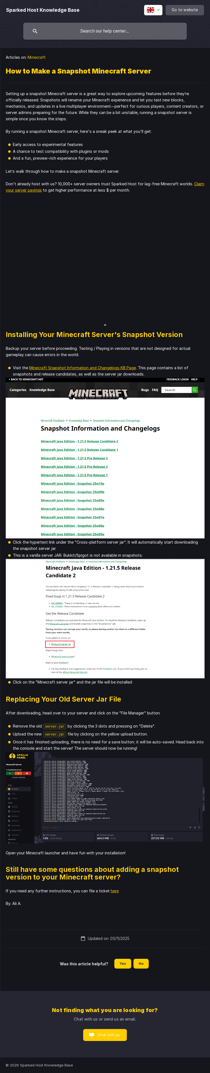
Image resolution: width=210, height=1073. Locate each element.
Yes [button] (122, 963)
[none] (43, 10)
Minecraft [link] (37, 57)
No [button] (141, 963)
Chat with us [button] (109, 1035)
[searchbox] (105, 31)
